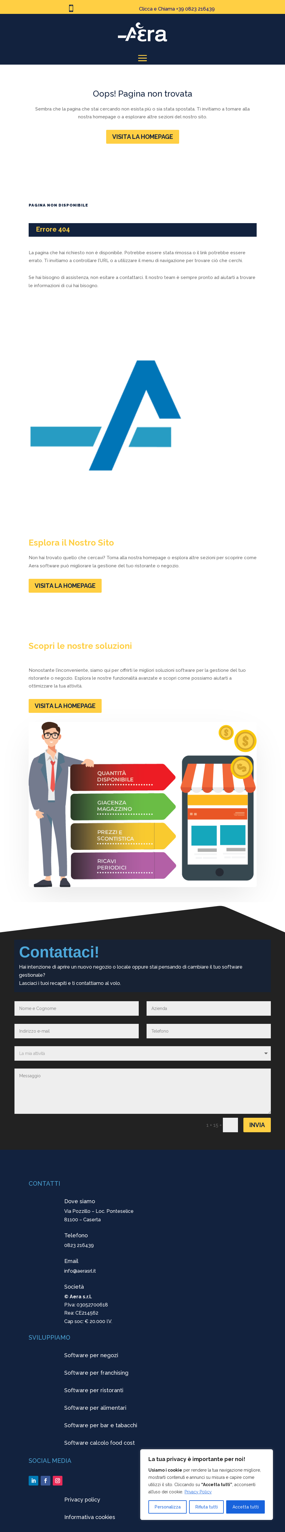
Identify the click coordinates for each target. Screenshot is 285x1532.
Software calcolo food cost (99, 1443)
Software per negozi (91, 1355)
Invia (257, 1125)
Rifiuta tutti (206, 1507)
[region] (206, 1484)
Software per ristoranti (93, 1390)
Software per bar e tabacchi (100, 1425)
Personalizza (168, 1507)
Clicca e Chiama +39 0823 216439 (177, 9)
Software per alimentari (95, 1408)
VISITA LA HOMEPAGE (142, 136)
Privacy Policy (198, 1491)
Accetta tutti (246, 1507)
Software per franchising (96, 1373)
